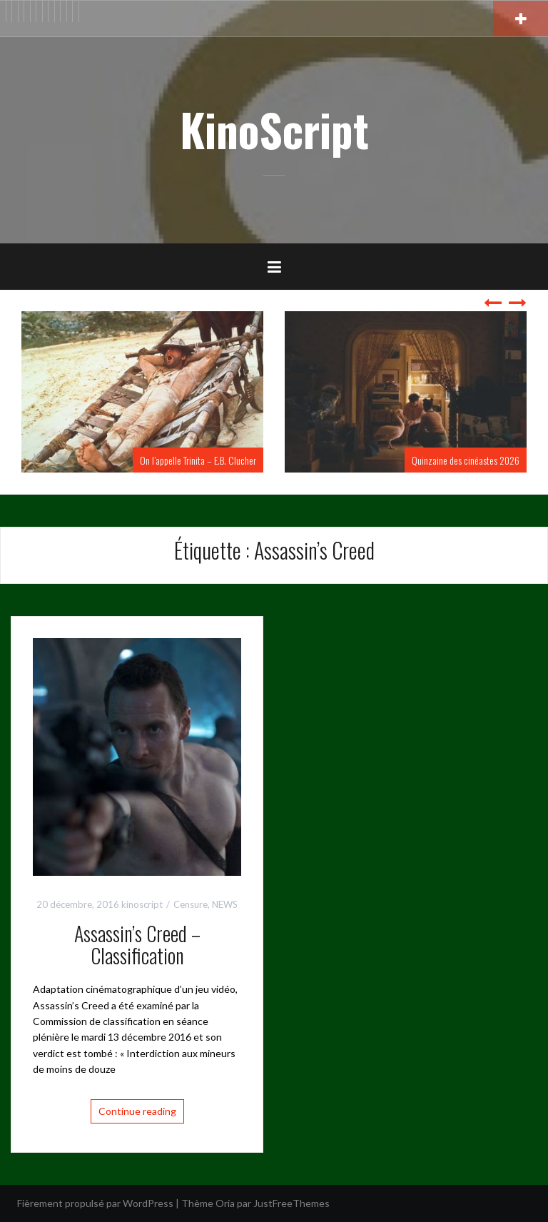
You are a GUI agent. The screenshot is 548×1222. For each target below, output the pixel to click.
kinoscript (142, 904)
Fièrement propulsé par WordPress (95, 1203)
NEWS (225, 904)
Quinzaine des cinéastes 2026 (465, 460)
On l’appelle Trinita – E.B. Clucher (198, 460)
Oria (225, 1203)
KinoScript (274, 129)
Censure (190, 904)
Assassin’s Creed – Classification (137, 944)
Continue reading (137, 1111)
